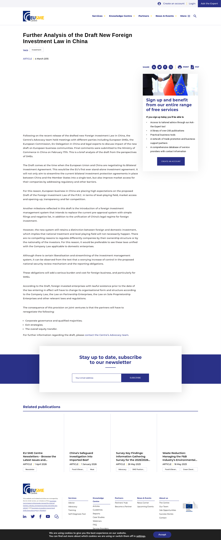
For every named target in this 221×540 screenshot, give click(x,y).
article (27, 58)
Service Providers (101, 528)
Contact (162, 518)
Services (97, 16)
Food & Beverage (79, 469)
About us (163, 498)
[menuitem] (99, 16)
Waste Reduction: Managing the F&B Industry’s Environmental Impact (178, 457)
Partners (143, 16)
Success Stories (166, 514)
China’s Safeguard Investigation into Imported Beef (81, 457)
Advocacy (122, 469)
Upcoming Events (145, 507)
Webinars (97, 521)
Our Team (163, 507)
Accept (162, 534)
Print (186, 67)
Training (72, 510)
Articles (96, 506)
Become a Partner (123, 507)
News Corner (143, 503)
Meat (92, 469)
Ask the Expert (209, 3)
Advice (71, 503)
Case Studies (99, 517)
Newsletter (30, 469)
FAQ (95, 525)
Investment (36, 50)
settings (140, 536)
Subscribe (135, 378)
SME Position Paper (139, 469)
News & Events (165, 16)
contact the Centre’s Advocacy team (106, 335)
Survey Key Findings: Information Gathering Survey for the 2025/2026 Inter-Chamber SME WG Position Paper (132, 457)
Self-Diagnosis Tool (77, 514)
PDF (197, 67)
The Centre (164, 503)
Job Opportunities (167, 510)
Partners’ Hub (121, 503)
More (183, 16)
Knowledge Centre (120, 16)
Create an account (173, 3)
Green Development (190, 469)
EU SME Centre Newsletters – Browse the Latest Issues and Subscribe (39, 457)
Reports (96, 514)
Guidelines (98, 510)
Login (192, 3)
